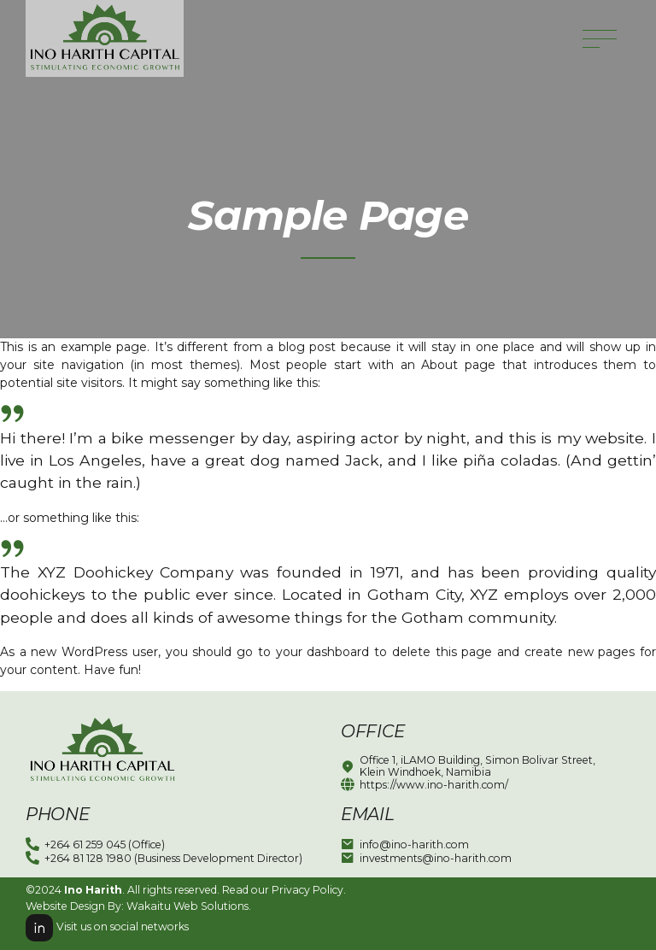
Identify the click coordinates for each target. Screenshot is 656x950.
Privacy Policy (307, 889)
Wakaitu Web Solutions (187, 906)
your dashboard (323, 652)
